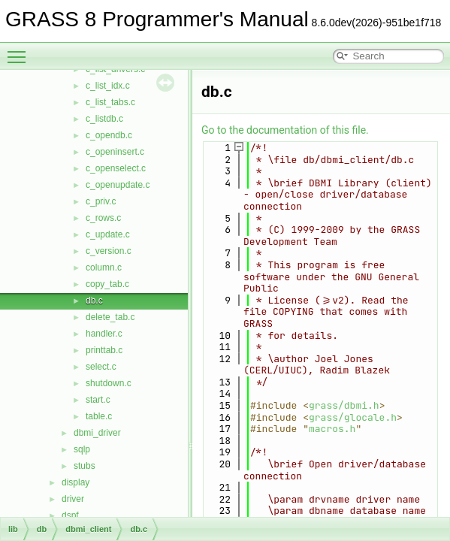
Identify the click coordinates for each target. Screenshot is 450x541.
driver (73, 499)
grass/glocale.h (353, 417)
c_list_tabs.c (110, 102)
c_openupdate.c (117, 185)
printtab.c (104, 350)
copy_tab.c (107, 284)
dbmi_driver (97, 433)
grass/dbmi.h (344, 405)
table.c (99, 416)
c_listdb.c (104, 118)
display (75, 482)
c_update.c (108, 234)
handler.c (104, 333)
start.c (98, 399)
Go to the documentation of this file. (285, 130)
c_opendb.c (109, 135)
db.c (94, 300)
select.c (101, 366)
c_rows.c (103, 218)
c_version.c (108, 251)
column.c (104, 267)
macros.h (332, 428)
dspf (70, 515)
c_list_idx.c (108, 85)
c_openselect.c (116, 168)
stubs (84, 466)
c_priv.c (101, 201)
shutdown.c (108, 383)
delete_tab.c (110, 317)
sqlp (82, 449)
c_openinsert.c (115, 152)
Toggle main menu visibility (20, 50)
